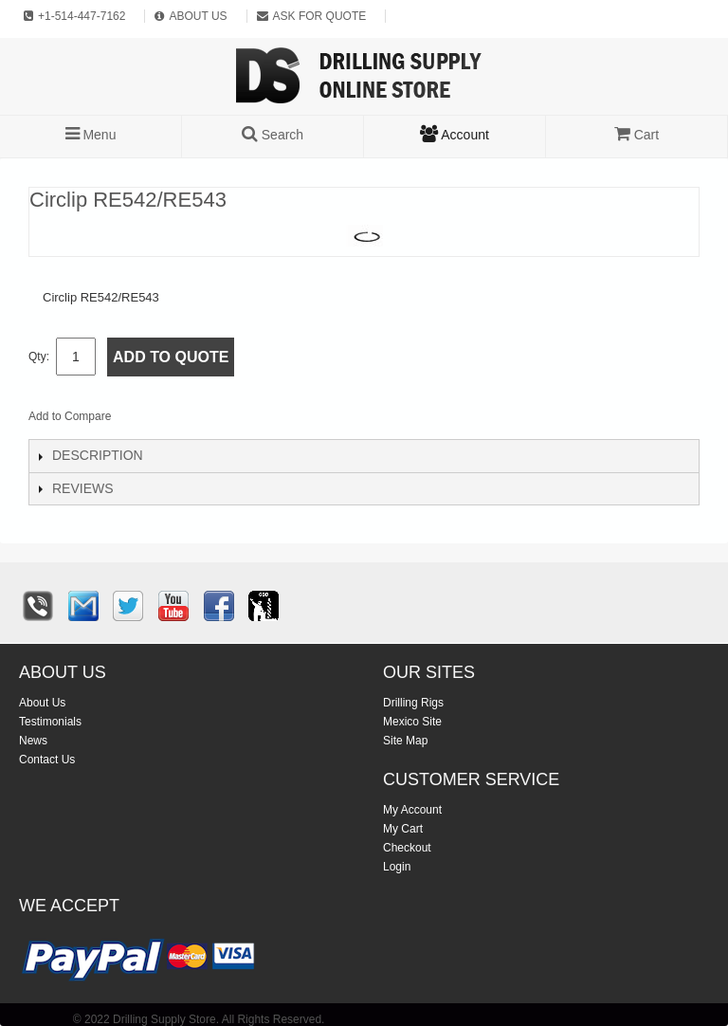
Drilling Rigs (413, 702)
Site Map (405, 740)
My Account (412, 809)
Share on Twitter (226, 420)
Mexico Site (412, 721)
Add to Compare (69, 416)
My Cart (403, 828)
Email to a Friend (150, 420)
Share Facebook (188, 420)
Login (396, 866)
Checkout (407, 847)
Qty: (38, 356)
